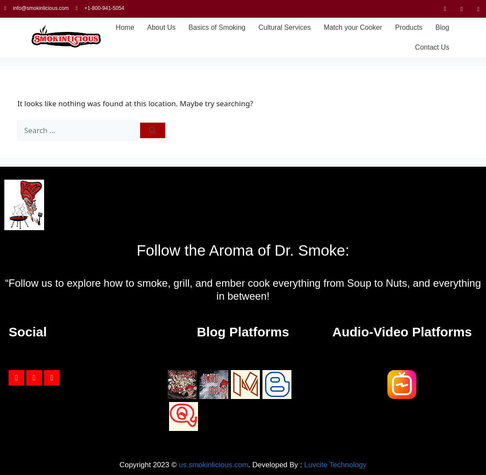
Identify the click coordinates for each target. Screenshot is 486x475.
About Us (161, 27)
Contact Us (432, 47)
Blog (442, 27)
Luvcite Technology (335, 465)
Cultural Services (285, 27)
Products (408, 27)
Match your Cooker (353, 27)
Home (125, 27)
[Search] (152, 130)
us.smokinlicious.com (213, 465)
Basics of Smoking (217, 27)
